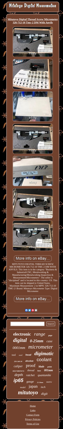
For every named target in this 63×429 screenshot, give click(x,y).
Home (33, 406)
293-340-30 (18, 361)
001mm (48, 370)
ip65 (18, 380)
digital (20, 340)
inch (43, 387)
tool (14, 355)
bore (39, 371)
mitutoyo (28, 392)
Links (32, 410)
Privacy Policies (32, 419)
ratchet (30, 375)
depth (18, 375)
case (49, 341)
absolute (29, 361)
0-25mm (36, 341)
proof (30, 365)
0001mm (19, 348)
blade (41, 366)
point (49, 366)
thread (30, 370)
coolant (44, 359)
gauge (30, 381)
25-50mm (40, 382)
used (20, 355)
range (39, 334)
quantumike (44, 375)
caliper (18, 366)
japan (33, 386)
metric (49, 382)
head (28, 355)
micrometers (18, 371)
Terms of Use (32, 423)
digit (44, 394)
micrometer (40, 347)
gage (50, 335)
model (22, 387)
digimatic (44, 353)
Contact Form (32, 415)
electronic (22, 334)
